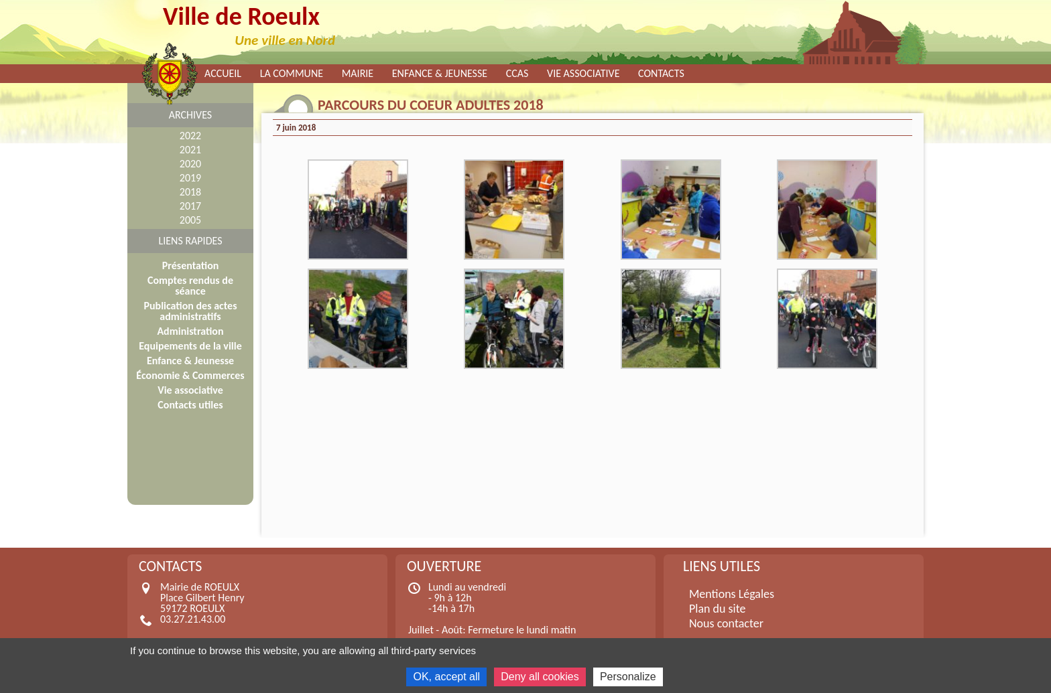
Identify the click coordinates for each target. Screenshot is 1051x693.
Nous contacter (726, 623)
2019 (190, 177)
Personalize (628, 676)
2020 (190, 163)
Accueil (222, 74)
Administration (190, 331)
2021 (190, 149)
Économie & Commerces (190, 375)
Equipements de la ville (190, 345)
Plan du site (717, 608)
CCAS (517, 74)
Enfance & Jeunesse (439, 74)
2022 (190, 135)
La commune (291, 74)
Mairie (358, 74)
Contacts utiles (190, 404)
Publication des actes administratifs (190, 311)
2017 (190, 206)
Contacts (661, 74)
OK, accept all (446, 676)
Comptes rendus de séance (190, 285)
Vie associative (583, 74)
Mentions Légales (731, 594)
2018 (190, 191)
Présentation (190, 265)
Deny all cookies (540, 676)
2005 (190, 220)
